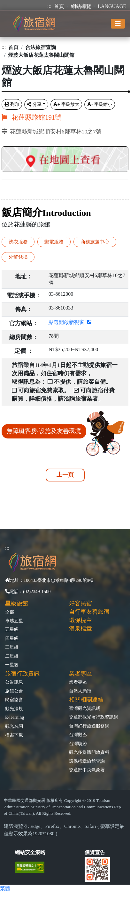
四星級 (12, 638)
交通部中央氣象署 (87, 769)
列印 (11, 104)
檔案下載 (14, 734)
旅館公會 (14, 690)
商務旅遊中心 (94, 241)
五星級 (12, 629)
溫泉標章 (80, 628)
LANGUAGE (112, 6)
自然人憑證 (80, 690)
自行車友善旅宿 (89, 611)
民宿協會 (14, 699)
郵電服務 (54, 241)
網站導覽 (81, 6)
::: (49, 6)
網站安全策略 (30, 852)
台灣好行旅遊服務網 (89, 725)
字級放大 (66, 104)
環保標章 (80, 620)
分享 (34, 104)
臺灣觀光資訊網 (84, 708)
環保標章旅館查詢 (87, 761)
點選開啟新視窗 (70, 322)
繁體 (5, 888)
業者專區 (78, 681)
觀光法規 (14, 708)
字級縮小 (99, 104)
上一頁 (65, 475)
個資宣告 (95, 852)
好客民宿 (80, 603)
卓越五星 (14, 620)
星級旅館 (16, 603)
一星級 (12, 664)
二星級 (12, 656)
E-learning (14, 717)
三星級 (12, 647)
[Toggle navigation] (118, 24)
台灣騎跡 (78, 743)
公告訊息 (14, 681)
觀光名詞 (14, 726)
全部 (9, 612)
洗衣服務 (18, 241)
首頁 (59, 6)
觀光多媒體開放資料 (89, 752)
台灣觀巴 (78, 734)
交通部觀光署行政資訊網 (93, 716)
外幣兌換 (18, 256)
